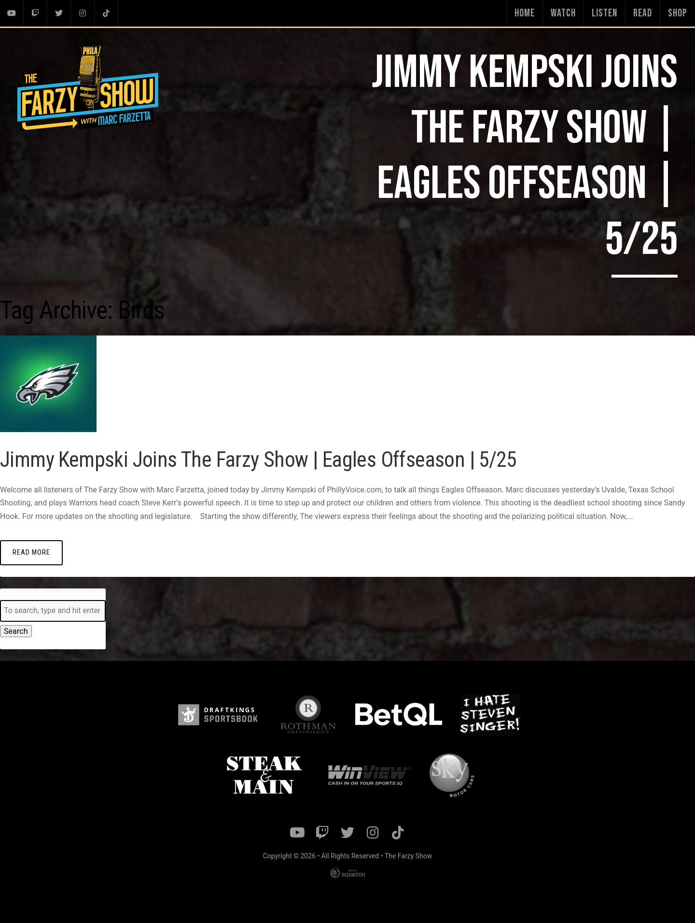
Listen (604, 13)
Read (642, 13)
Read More (31, 552)
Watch (563, 13)
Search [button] (16, 630)
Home (524, 13)
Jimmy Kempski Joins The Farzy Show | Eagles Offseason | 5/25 (263, 459)
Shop (677, 13)
